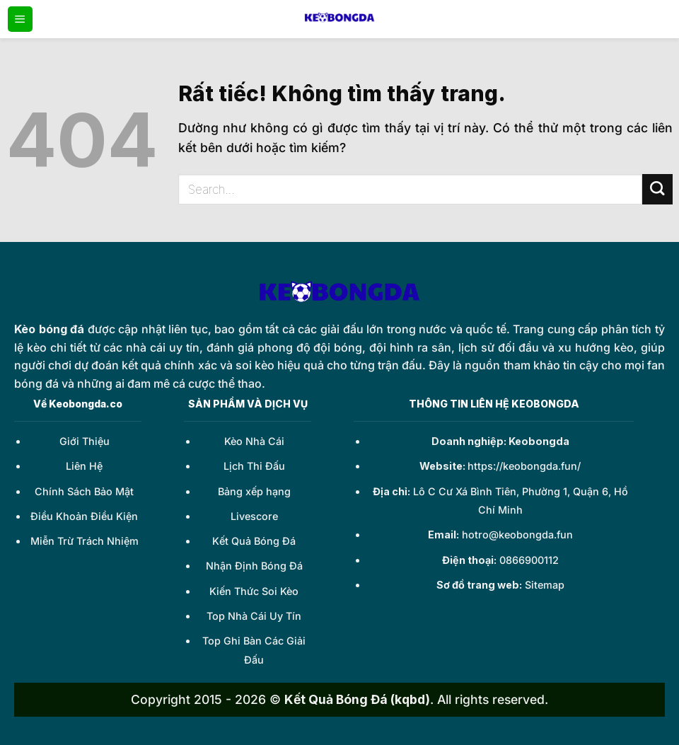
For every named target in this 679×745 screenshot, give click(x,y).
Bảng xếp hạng (254, 491)
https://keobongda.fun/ (524, 466)
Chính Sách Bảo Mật (84, 491)
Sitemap (544, 585)
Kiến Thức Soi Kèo (253, 591)
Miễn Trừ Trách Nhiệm (84, 541)
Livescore (254, 516)
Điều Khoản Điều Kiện (84, 516)
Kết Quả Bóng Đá (254, 541)
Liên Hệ (84, 466)
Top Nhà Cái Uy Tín (254, 616)
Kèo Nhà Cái (254, 441)
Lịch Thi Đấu (254, 466)
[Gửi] (657, 189)
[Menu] (20, 19)
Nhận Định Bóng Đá (254, 566)
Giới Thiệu (84, 441)
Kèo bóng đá (49, 329)
